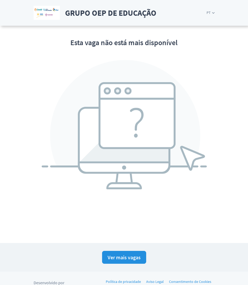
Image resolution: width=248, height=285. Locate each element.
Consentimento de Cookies (190, 281)
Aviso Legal (155, 281)
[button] (211, 13)
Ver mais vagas (124, 257)
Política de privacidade (123, 281)
